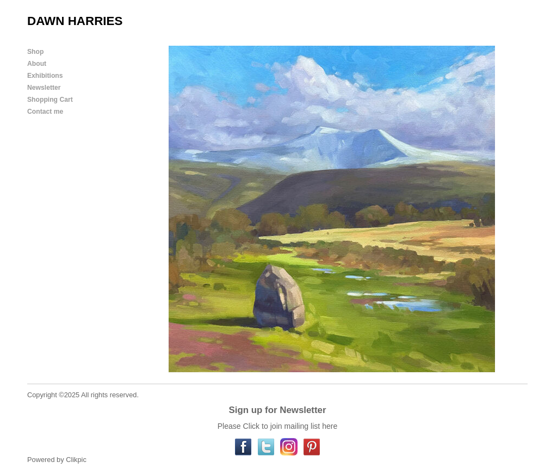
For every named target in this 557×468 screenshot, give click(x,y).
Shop (35, 52)
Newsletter (43, 87)
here (329, 426)
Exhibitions (45, 75)
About (36, 63)
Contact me (45, 111)
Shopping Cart (50, 99)
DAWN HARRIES (74, 21)
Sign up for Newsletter (277, 410)
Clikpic (76, 459)
